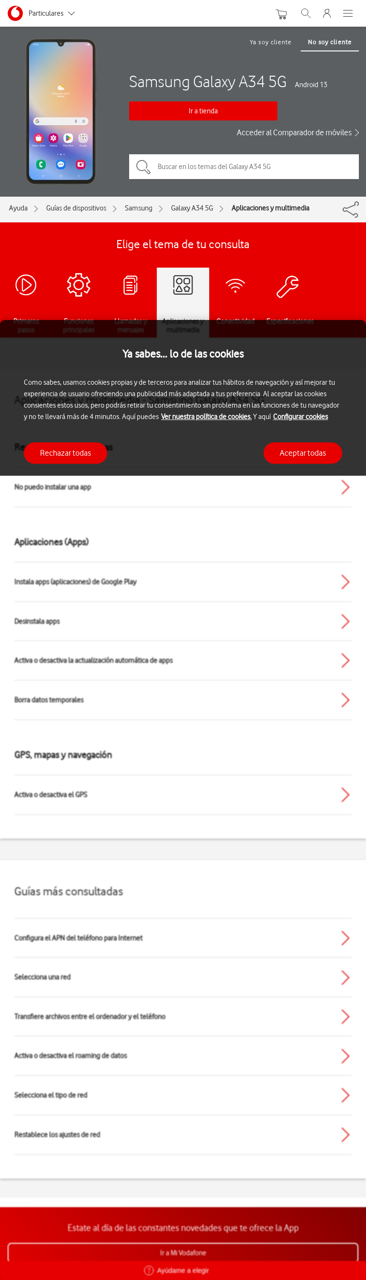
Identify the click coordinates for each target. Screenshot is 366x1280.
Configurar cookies (300, 416)
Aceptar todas (303, 453)
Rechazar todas (65, 453)
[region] (183, 800)
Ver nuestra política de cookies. (206, 416)
